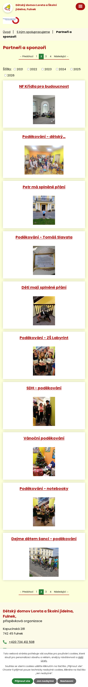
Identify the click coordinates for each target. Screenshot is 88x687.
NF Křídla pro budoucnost (44, 86)
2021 (20, 69)
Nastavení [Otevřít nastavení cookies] (66, 681)
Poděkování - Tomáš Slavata (44, 236)
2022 (33, 69)
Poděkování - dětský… (44, 136)
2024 (62, 69)
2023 (48, 69)
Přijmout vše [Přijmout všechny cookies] (22, 681)
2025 (77, 69)
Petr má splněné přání (44, 186)
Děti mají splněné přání (44, 287)
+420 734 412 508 (21, 642)
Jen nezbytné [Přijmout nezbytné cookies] (45, 681)
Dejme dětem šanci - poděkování (44, 538)
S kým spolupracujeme (33, 32)
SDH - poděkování (44, 387)
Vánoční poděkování (44, 437)
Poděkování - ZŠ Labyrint (44, 337)
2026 (10, 75)
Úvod (6, 32)
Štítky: (7, 69)
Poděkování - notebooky (44, 488)
